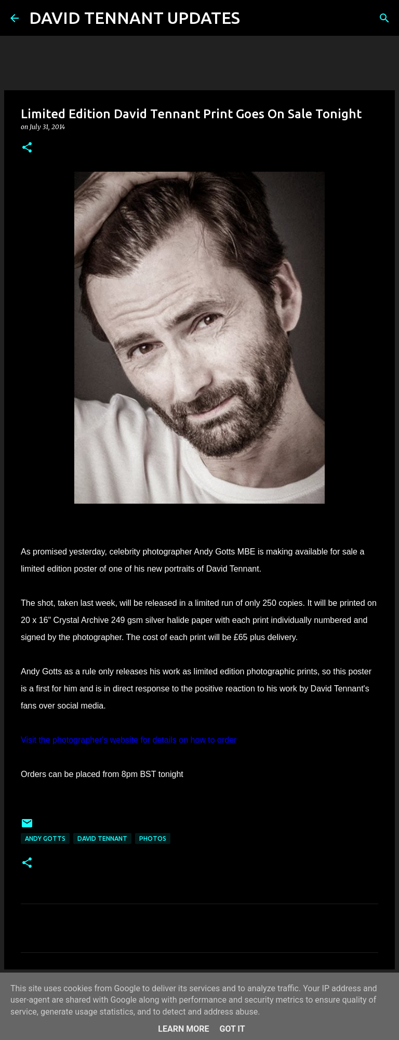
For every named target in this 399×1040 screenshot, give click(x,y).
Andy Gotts (45, 838)
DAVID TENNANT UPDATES (134, 17)
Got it (232, 1029)
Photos (152, 838)
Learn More (183, 1029)
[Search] (254, 18)
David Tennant (102, 838)
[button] (27, 148)
